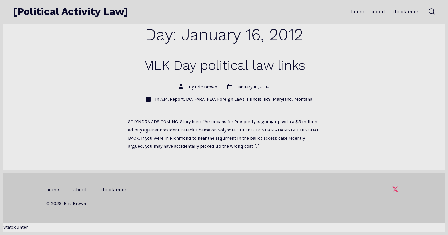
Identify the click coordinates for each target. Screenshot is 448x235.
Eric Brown (206, 87)
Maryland (282, 99)
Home (357, 11)
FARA (199, 99)
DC (189, 99)
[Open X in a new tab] (395, 189)
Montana (303, 99)
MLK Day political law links (224, 65)
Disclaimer (406, 11)
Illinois (254, 99)
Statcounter (15, 227)
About (378, 11)
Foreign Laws (231, 99)
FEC (211, 99)
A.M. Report (172, 99)
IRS (267, 99)
